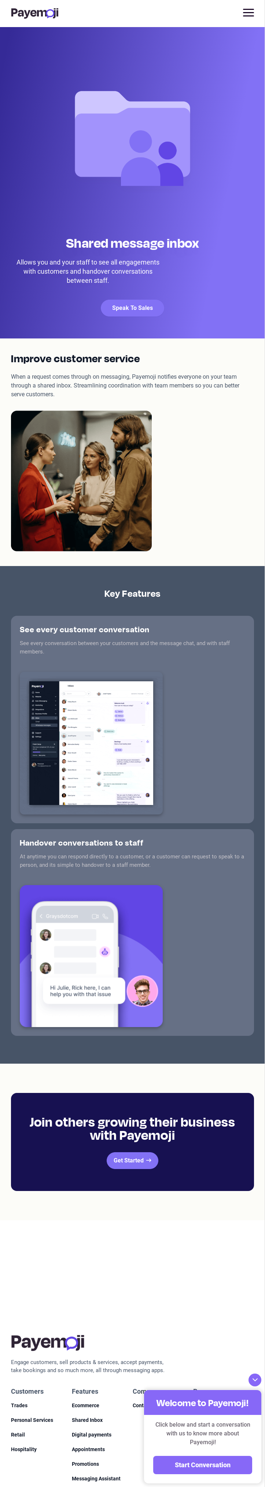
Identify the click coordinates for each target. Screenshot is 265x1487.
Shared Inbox (87, 1420)
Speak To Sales (132, 307)
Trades (19, 1405)
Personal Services (32, 1420)
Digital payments (91, 1435)
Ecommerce (85, 1405)
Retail (18, 1435)
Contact (142, 1405)
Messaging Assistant (96, 1479)
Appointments (88, 1449)
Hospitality (24, 1449)
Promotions (85, 1464)
